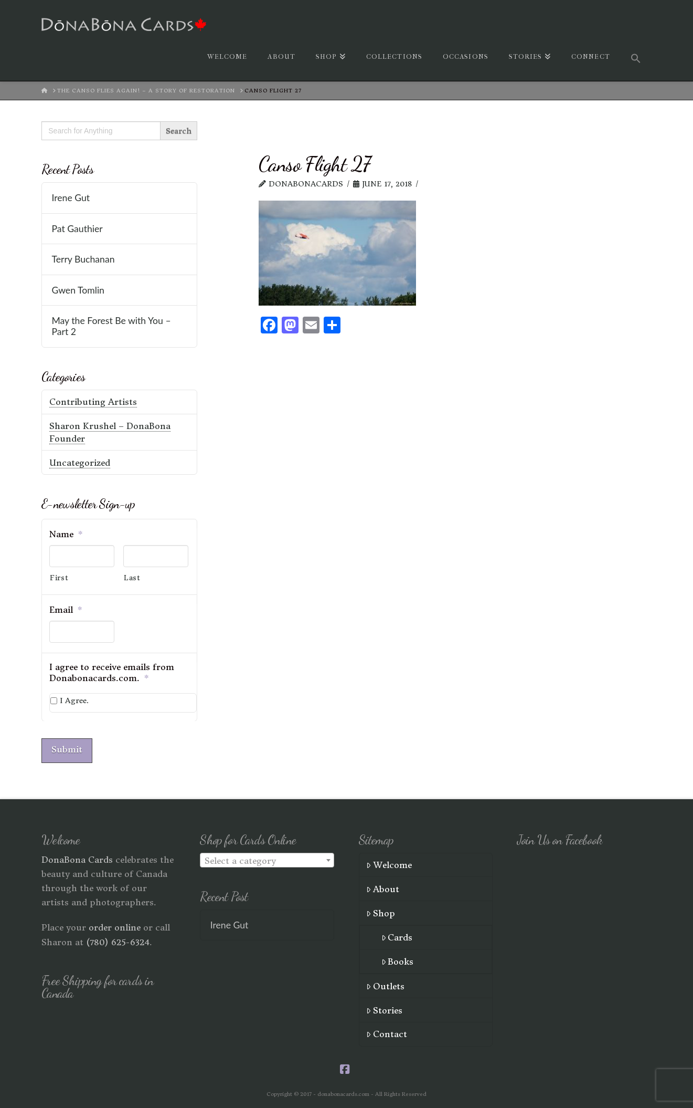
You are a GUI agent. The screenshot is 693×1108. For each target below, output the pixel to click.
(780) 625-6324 (118, 940)
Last (132, 577)
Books (397, 960)
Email (65, 609)
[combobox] (267, 858)
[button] (636, 57)
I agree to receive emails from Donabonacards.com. (111, 672)
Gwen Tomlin (77, 290)
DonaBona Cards (77, 858)
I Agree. (74, 700)
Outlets (385, 984)
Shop (380, 911)
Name (66, 534)
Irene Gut (70, 197)
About (382, 887)
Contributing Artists (93, 401)
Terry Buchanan (82, 259)
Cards (397, 936)
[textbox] (267, 859)
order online (115, 926)
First (59, 577)
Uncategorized (79, 462)
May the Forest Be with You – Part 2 (110, 326)
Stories (384, 1009)
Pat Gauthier (76, 228)
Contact (386, 1032)
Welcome (389, 863)
